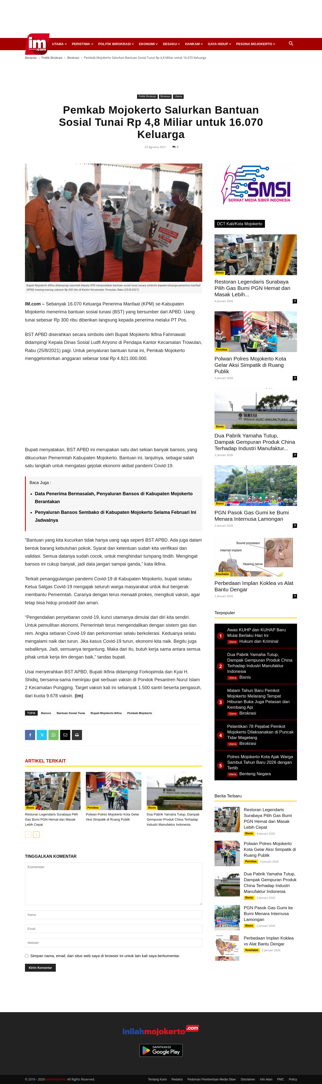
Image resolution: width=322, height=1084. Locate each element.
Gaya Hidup (219, 44)
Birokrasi (73, 58)
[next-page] (36, 835)
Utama (59, 44)
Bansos (46, 713)
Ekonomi (148, 44)
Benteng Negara (255, 773)
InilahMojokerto (56, 1079)
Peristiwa (82, 44)
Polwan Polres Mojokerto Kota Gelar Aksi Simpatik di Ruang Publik (250, 365)
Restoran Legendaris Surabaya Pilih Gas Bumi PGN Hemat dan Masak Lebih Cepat (51, 819)
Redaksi (177, 1079)
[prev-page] (28, 835)
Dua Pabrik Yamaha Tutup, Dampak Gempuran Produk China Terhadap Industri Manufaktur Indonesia (173, 819)
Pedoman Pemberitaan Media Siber (211, 1079)
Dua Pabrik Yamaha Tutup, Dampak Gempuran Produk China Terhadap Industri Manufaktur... (254, 442)
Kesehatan (222, 574)
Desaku (171, 44)
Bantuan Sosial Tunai (71, 713)
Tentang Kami (157, 1079)
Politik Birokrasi (116, 44)
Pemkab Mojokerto (139, 713)
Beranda (30, 58)
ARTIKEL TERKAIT (45, 761)
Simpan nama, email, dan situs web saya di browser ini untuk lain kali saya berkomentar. (105, 956)
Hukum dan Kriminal (258, 641)
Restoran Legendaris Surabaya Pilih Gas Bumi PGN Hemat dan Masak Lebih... (252, 288)
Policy (293, 1079)
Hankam (194, 44)
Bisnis (30, 807)
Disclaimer (248, 1079)
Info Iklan (266, 1079)
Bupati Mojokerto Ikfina (106, 713)
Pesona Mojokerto (256, 44)
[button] (291, 44)
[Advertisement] (161, 20)
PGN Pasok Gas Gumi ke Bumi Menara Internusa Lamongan (268, 913)
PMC (280, 1079)
